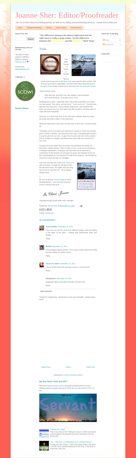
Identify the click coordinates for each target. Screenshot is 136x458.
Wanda (48, 246)
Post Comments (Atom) (73, 375)
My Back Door (66, 81)
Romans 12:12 (21, 62)
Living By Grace (46, 86)
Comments (108, 44)
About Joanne (61, 28)
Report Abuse (21, 108)
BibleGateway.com (22, 69)
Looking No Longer (57, 429)
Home (20, 28)
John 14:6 (66, 163)
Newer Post (45, 367)
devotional (49, 213)
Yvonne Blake (51, 227)
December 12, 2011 (65, 227)
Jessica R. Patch (52, 264)
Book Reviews (76, 28)
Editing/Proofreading (34, 28)
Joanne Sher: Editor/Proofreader (66, 15)
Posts (106, 40)
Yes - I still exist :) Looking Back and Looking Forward (70, 442)
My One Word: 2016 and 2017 (53, 381)
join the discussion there (85, 86)
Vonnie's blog (59, 180)
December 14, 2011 (64, 278)
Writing (48, 28)
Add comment (46, 291)
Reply (48, 239)
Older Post (91, 367)
